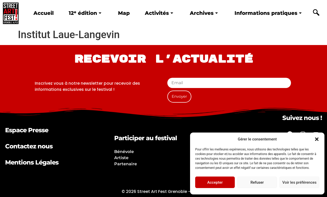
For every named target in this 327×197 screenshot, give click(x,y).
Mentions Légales (32, 162)
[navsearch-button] (316, 13)
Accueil (43, 13)
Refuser (257, 182)
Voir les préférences (299, 182)
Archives (204, 13)
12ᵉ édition (85, 13)
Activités (159, 13)
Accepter (215, 182)
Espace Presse (26, 130)
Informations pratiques (268, 13)
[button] (316, 139)
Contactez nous (29, 146)
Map (124, 13)
